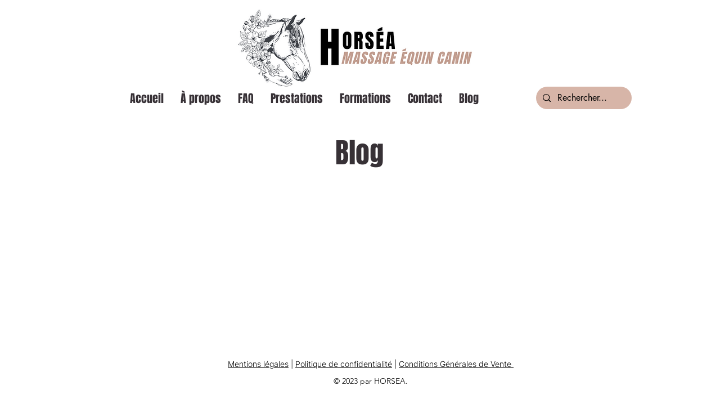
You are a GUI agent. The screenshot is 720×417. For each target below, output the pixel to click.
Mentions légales (258, 364)
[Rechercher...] (582, 98)
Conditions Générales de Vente (456, 364)
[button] (365, 98)
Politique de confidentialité (343, 364)
